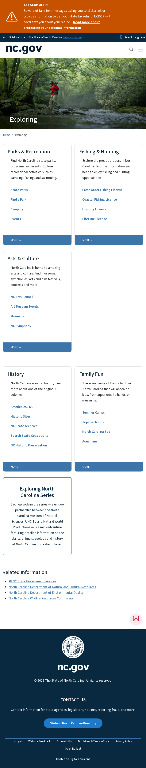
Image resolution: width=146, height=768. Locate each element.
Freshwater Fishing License (102, 190)
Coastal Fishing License (99, 199)
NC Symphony (21, 326)
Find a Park (18, 199)
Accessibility (64, 741)
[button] (128, 49)
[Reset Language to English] (121, 37)
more (14, 240)
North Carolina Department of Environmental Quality (46, 592)
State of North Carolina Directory (73, 723)
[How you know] (74, 37)
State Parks (19, 190)
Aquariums (89, 441)
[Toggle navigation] (140, 49)
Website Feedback (39, 741)
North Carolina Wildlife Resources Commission (42, 598)
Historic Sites (21, 416)
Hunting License (94, 209)
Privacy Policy (123, 741)
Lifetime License (94, 219)
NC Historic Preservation (29, 445)
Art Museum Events (25, 306)
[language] (135, 37)
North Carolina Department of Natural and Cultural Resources (52, 587)
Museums (17, 316)
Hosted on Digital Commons (73, 759)
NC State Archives (24, 426)
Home (6, 135)
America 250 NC (22, 407)
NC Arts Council (22, 297)
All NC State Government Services (32, 581)
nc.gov (18, 741)
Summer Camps (93, 412)
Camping (17, 209)
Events (16, 219)
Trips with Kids (93, 422)
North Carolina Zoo (96, 431)
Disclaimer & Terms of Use (93, 741)
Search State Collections (29, 435)
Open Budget (73, 749)
